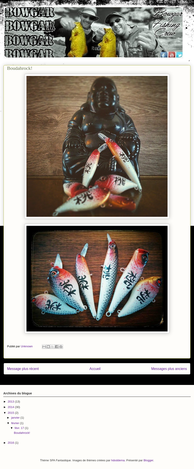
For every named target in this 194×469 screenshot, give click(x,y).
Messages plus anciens (169, 369)
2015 (11, 412)
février (15, 423)
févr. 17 (20, 428)
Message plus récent (23, 369)
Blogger (148, 460)
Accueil (95, 369)
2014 (11, 407)
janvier (16, 417)
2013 (11, 401)
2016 (11, 442)
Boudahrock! (22, 432)
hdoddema (118, 460)
